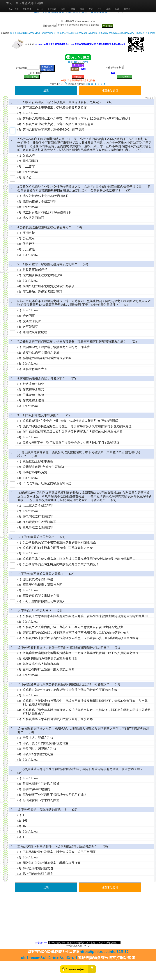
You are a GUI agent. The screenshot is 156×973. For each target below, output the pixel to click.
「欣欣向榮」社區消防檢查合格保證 (47, 483)
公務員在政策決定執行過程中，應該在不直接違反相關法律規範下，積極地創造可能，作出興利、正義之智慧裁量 (85, 702)
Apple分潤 (13, 9)
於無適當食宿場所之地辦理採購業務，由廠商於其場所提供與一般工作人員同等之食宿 (80, 653)
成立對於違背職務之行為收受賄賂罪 (47, 212)
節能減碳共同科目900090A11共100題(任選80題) (132, 33)
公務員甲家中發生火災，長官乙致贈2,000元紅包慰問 (58, 124)
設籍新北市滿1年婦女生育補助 (43, 466)
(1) (19, 107)
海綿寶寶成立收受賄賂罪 (39, 522)
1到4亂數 (88, 84)
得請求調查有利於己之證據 (41, 783)
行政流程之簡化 (33, 384)
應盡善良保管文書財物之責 (41, 595)
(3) (19, 118)
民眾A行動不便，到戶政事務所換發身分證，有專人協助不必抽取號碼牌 (71, 442)
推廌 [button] (63, 9)
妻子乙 (27, 177)
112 (25, 837)
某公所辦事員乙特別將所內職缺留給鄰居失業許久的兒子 (61, 564)
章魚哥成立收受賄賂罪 (38, 527)
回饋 (117, 9)
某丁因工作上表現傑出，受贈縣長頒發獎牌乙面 (55, 107)
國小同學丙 (30, 161)
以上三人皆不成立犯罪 (38, 505)
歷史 (91, 9)
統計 (100, 9)
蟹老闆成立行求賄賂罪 (38, 516)
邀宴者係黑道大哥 (35, 369)
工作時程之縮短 (33, 395)
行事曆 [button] (128, 9)
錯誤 (108, 9)
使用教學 (27, 9)
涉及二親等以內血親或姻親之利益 (45, 743)
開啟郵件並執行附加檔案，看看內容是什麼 (52, 863)
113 (25, 815)
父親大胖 (29, 155)
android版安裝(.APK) (78, 62)
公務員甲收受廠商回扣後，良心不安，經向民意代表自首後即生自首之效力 (73, 627)
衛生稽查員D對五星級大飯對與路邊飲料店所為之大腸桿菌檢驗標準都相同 (72, 431)
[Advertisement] (78, 919)
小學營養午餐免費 (35, 472)
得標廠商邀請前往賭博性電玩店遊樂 (47, 358)
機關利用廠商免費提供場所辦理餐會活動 (50, 658)
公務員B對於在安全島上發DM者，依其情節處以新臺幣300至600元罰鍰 (70, 420)
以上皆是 (29, 249)
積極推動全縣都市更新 (38, 461)
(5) (19, 129)
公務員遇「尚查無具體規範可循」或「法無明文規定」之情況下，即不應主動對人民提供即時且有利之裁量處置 (87, 711)
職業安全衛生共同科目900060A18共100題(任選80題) (82, 33)
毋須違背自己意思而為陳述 (41, 800)
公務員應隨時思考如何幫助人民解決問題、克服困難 (58, 719)
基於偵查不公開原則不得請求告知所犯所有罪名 (55, 794)
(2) (19, 113)
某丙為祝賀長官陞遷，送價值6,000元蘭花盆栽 (53, 129)
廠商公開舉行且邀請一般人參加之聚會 (48, 669)
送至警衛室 (30, 326)
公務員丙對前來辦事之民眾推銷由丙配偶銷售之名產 (58, 547)
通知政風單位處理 (35, 332)
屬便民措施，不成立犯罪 (39, 201)
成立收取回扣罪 (33, 218)
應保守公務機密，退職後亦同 (42, 584)
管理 (73, 9)
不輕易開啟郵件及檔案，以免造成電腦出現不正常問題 (59, 852)
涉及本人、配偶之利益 (38, 737)
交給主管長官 (32, 321)
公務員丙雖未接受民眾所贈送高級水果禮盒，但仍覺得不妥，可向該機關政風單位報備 (80, 638)
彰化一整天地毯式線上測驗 (24, 3)
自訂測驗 (52, 9)
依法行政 (29, 243)
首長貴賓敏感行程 (35, 269)
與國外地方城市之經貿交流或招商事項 (48, 286)
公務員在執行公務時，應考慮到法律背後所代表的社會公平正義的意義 (70, 689)
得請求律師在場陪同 (36, 789)
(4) (19, 124)
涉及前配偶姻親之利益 (38, 754)
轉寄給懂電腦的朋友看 (38, 868)
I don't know (30, 113)
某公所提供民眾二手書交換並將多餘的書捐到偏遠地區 (59, 542)
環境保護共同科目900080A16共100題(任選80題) (33, 33)
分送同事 (29, 315)
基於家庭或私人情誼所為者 (41, 664)
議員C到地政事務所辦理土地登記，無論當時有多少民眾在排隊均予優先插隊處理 (77, 426)
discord (39, 9)
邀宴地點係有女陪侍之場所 (41, 352)
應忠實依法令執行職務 (38, 579)
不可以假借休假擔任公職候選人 (44, 601)
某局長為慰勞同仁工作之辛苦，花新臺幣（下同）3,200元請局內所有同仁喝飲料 (76, 118)
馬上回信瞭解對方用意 (38, 874)
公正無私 (29, 238)
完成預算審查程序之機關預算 (42, 275)
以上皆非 (29, 166)
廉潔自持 (29, 232)
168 (25, 820)
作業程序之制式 (33, 389)
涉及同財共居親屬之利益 (39, 748)
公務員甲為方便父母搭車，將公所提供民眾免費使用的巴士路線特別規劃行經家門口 (79, 558)
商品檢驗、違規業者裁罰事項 (42, 291)
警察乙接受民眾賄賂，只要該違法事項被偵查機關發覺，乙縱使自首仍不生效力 (76, 632)
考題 (82, 9)
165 (25, 826)
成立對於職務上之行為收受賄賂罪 (45, 196)
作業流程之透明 (33, 400)
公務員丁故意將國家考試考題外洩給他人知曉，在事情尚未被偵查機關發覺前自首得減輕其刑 (85, 616)
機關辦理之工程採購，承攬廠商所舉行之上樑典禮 (56, 347)
